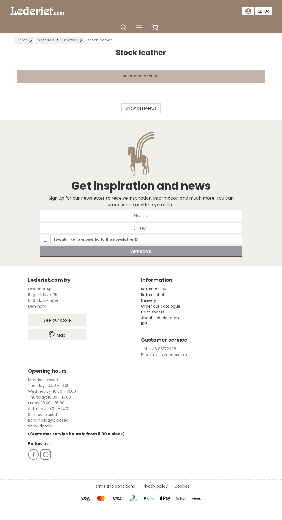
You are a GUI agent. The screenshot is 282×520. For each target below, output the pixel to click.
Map (57, 334)
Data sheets (152, 312)
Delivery (148, 300)
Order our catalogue (160, 306)
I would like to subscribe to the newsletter (96, 239)
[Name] (141, 215)
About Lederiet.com (160, 318)
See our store (57, 320)
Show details (40, 426)
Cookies (181, 486)
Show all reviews (141, 108)
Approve (141, 251)
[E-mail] (141, 228)
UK (263, 11)
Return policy (153, 289)
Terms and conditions (114, 486)
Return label (152, 294)
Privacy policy (155, 486)
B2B (144, 323)
